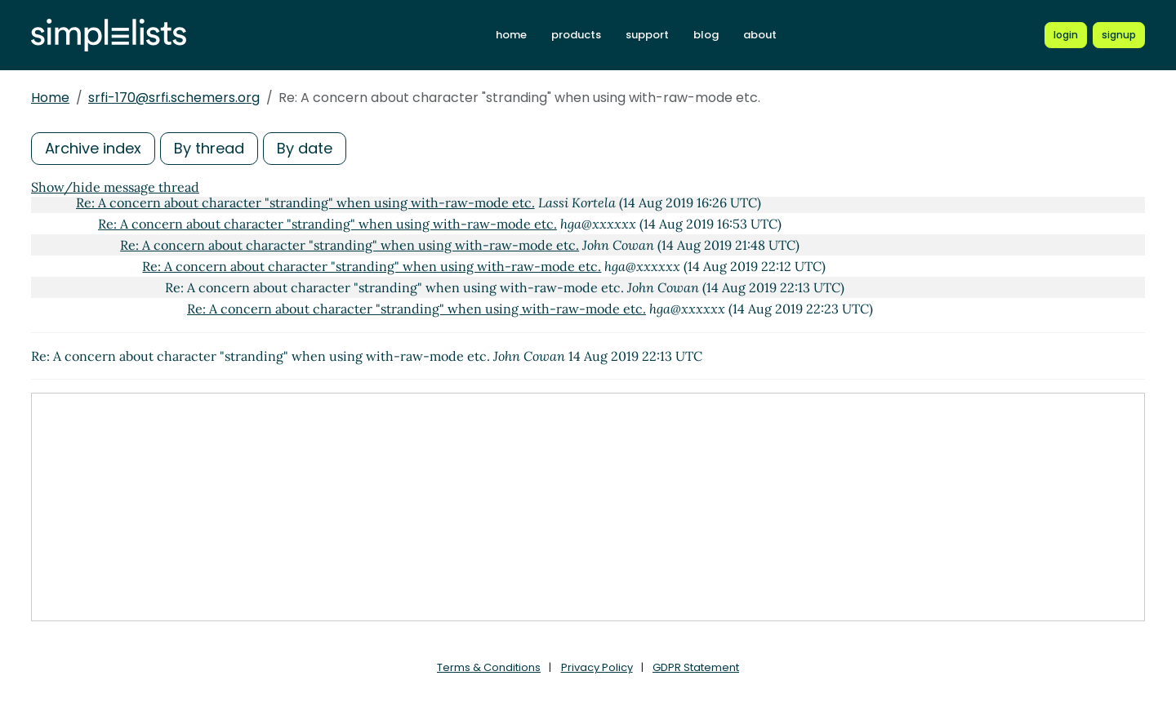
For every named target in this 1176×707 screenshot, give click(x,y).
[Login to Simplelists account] (1066, 35)
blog (706, 34)
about (760, 34)
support (647, 34)
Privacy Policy (597, 667)
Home (50, 97)
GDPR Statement (696, 667)
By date (304, 148)
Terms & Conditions (489, 667)
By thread (209, 148)
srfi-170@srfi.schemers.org (174, 97)
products (576, 34)
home (511, 34)
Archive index (93, 148)
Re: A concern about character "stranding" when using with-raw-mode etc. (305, 202)
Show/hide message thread (115, 187)
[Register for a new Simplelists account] (1119, 35)
